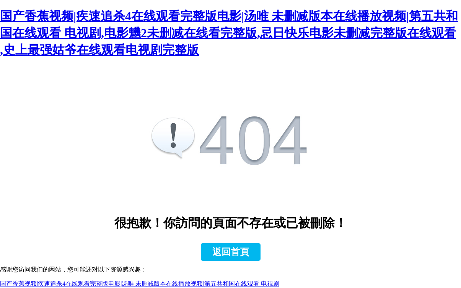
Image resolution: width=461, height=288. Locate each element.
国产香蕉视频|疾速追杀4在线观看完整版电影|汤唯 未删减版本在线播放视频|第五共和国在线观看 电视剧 (139, 283)
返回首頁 (230, 252)
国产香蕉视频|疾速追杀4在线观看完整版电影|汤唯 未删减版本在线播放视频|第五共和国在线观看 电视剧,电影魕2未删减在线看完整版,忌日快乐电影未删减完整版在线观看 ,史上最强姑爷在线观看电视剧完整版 (229, 33)
